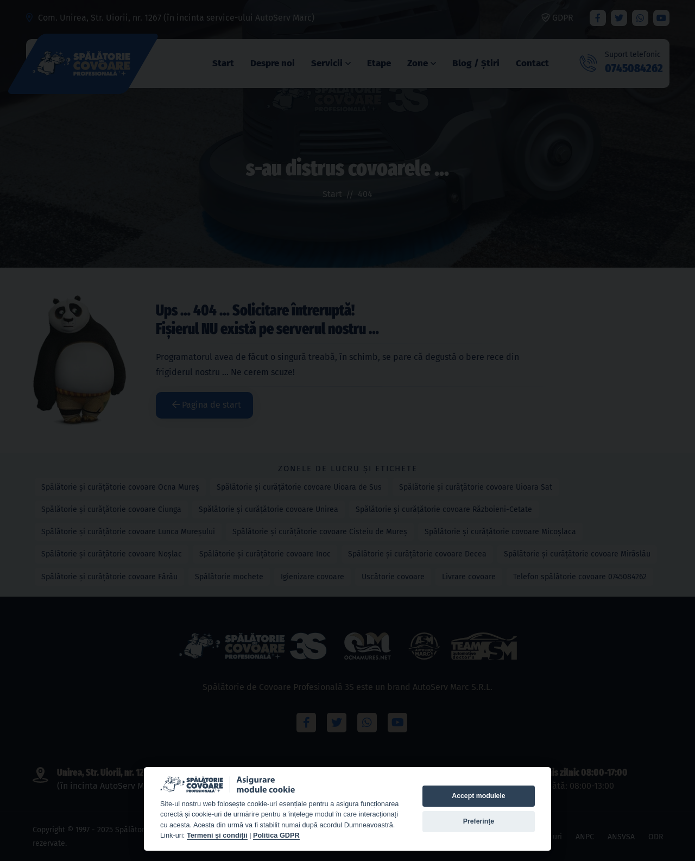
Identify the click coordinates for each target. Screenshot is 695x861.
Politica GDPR (276, 835)
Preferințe (478, 821)
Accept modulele (478, 796)
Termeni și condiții (217, 835)
